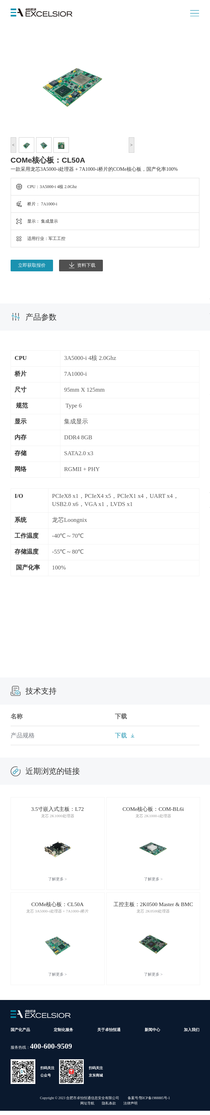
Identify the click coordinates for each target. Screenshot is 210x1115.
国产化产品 (20, 1034)
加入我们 (191, 1034)
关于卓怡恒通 (109, 1034)
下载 (121, 735)
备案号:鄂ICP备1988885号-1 (149, 1102)
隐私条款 (109, 1107)
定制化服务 (63, 1034)
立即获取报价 (32, 265)
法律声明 (130, 1107)
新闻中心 (152, 1034)
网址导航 (87, 1107)
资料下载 (82, 265)
